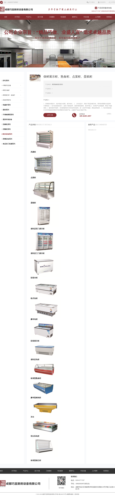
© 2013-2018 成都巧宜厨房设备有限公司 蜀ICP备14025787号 (51, 494)
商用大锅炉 (12, 90)
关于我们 (17, 17)
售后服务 (63, 17)
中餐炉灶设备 (12, 85)
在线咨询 (102, 2)
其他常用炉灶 (12, 100)
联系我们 (109, 17)
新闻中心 (74, 17)
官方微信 (92, 2)
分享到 (113, 2)
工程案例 (51, 17)
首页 (5, 17)
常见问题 (86, 17)
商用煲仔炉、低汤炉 (12, 95)
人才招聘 (97, 17)
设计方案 (40, 17)
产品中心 (28, 17)
